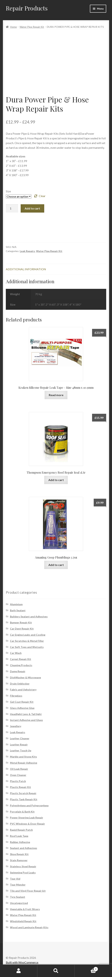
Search (56, 971)
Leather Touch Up (20, 750)
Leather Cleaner (19, 738)
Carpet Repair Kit (20, 659)
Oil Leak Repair (19, 768)
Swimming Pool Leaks (23, 872)
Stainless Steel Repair (23, 866)
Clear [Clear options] (42, 196)
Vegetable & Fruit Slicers (25, 909)
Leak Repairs (27, 251)
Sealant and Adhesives (23, 848)
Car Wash (16, 652)
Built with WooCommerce (22, 962)
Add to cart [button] (56, 480)
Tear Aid (15, 878)
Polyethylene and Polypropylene (29, 805)
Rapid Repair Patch (21, 829)
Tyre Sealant (17, 896)
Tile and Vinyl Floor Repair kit (28, 890)
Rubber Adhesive (20, 842)
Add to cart (32, 208)
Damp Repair (17, 671)
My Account (18, 971)
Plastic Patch (18, 781)
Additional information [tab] (26, 269)
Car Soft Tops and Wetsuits (27, 647)
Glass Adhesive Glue (22, 707)
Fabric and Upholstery (23, 689)
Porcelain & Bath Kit (22, 811)
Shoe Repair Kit (19, 854)
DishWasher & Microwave (25, 677)
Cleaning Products (21, 665)
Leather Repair (19, 744)
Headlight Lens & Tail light (26, 714)
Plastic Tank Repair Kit (23, 799)
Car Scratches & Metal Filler (27, 640)
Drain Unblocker (20, 683)
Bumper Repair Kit (21, 622)
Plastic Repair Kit (20, 787)
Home (13, 26)
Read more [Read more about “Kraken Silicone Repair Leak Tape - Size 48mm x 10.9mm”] (56, 395)
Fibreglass (16, 695)
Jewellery (15, 726)
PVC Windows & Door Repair (27, 823)
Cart (86, 968)
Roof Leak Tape (19, 835)
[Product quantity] (12, 208)
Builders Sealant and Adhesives (29, 616)
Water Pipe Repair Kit (32, 26)
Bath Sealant (18, 610)
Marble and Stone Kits (23, 756)
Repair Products (27, 8)
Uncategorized (19, 903)
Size (8, 191)
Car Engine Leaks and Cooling (27, 634)
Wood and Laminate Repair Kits (29, 927)
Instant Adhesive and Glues (26, 720)
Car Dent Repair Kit (22, 628)
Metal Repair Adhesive (23, 762)
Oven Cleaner (18, 775)
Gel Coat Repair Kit (22, 701)
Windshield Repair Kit (23, 921)
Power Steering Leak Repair (26, 817)
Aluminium (16, 604)
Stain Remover (19, 860)
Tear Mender (18, 884)
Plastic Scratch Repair (23, 793)
